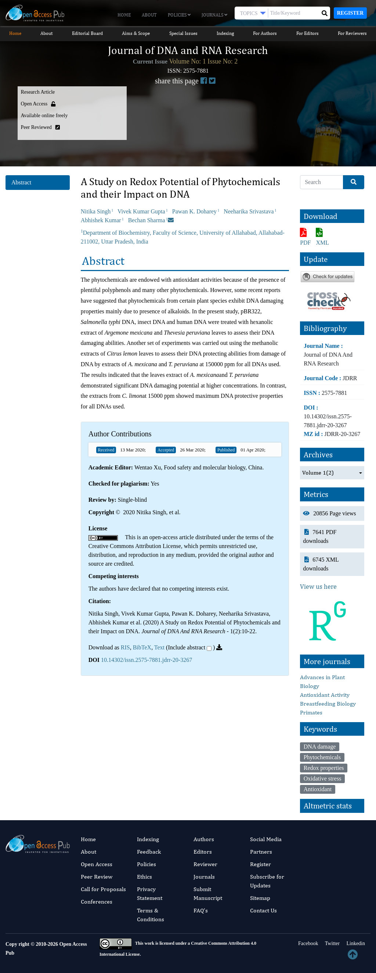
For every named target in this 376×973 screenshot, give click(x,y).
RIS (125, 647)
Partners (261, 851)
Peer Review (96, 876)
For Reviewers (352, 33)
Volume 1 (318, 472)
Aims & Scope (136, 33)
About (149, 15)
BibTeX (142, 647)
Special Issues (183, 33)
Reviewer (205, 864)
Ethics (144, 876)
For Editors (307, 33)
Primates (311, 712)
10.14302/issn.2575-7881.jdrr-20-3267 (146, 660)
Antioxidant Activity (325, 694)
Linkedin (355, 943)
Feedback (149, 851)
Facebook (307, 943)
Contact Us (263, 910)
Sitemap (260, 897)
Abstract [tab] (21, 182)
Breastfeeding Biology (328, 703)
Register (350, 13)
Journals (214, 15)
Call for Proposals (103, 889)
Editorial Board (87, 33)
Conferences (96, 901)
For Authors (265, 33)
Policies (179, 15)
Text (159, 647)
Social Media (266, 839)
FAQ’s (201, 910)
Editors (203, 851)
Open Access (96, 864)
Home (124, 15)
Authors (204, 839)
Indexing (225, 33)
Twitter (331, 943)
